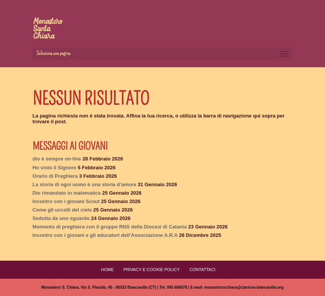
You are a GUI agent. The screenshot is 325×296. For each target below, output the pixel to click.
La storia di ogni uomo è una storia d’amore (84, 184)
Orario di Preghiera (55, 176)
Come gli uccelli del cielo (62, 210)
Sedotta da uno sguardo (61, 218)
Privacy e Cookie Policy (151, 269)
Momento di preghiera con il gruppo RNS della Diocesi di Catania (110, 227)
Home (107, 269)
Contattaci (202, 269)
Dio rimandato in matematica (67, 193)
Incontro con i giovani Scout (66, 201)
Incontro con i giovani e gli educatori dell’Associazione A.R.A (105, 235)
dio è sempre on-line (57, 159)
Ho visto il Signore (54, 167)
